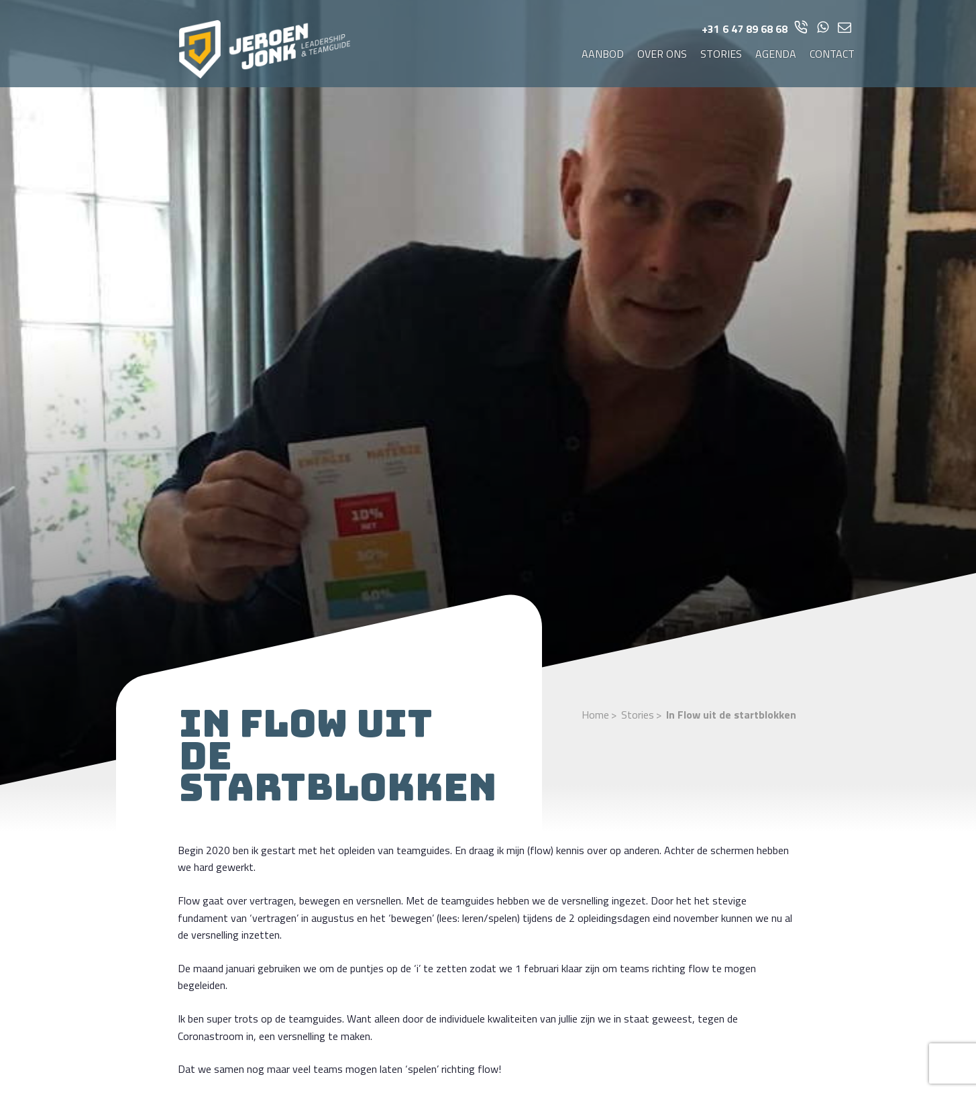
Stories (721, 54)
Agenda (775, 54)
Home (595, 715)
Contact (832, 54)
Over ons (662, 54)
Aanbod (603, 54)
